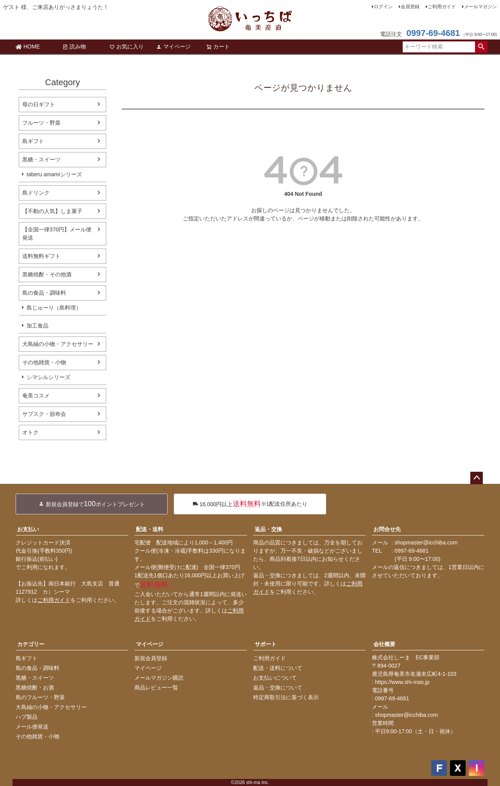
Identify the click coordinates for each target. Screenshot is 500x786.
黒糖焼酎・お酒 (35, 687)
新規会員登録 (150, 658)
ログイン (383, 6)
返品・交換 (268, 529)
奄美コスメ (36, 395)
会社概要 (384, 644)
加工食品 (37, 325)
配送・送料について (277, 668)
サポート (266, 644)
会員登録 (410, 6)
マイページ (173, 46)
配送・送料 (149, 529)
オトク (30, 432)
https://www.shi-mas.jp (402, 682)
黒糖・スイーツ (41, 159)
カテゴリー (31, 644)
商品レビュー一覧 (156, 687)
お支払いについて (275, 678)
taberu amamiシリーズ (54, 174)
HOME (28, 46)
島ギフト (33, 141)
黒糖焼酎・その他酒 (46, 274)
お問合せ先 (387, 529)
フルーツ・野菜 (41, 123)
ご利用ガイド (442, 6)
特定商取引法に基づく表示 (286, 697)
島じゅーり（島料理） (54, 307)
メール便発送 (32, 726)
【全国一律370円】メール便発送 (56, 233)
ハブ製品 (27, 717)
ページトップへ (476, 478)
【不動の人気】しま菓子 (52, 211)
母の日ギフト (38, 104)
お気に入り (126, 46)
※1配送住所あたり (250, 504)
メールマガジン (480, 6)
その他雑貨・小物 (44, 362)
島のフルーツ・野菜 (40, 697)
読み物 (74, 46)
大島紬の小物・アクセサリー (57, 344)
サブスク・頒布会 (44, 414)
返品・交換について (277, 687)
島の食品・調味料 (44, 293)
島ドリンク (36, 193)
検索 (481, 46)
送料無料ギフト (41, 256)
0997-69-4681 (433, 33)
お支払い (28, 529)
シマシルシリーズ (48, 377)
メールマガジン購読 (159, 678)
